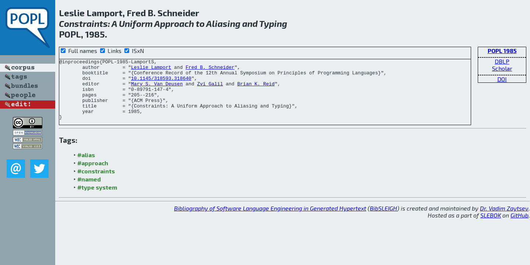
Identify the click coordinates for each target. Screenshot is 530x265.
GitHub (519, 227)
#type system (97, 199)
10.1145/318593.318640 (161, 82)
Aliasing (223, 23)
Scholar (502, 68)
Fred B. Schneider (210, 69)
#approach (92, 175)
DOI (502, 78)
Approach (174, 23)
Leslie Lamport (151, 69)
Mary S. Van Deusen (157, 89)
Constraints (83, 23)
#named (89, 191)
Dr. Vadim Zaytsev (504, 220)
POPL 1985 (502, 50)
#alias (86, 166)
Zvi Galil (210, 89)
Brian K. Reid (256, 89)
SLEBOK (490, 227)
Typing (273, 23)
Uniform (136, 23)
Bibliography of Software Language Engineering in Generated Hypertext (270, 220)
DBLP (502, 61)
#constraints (96, 183)
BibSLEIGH (383, 220)
